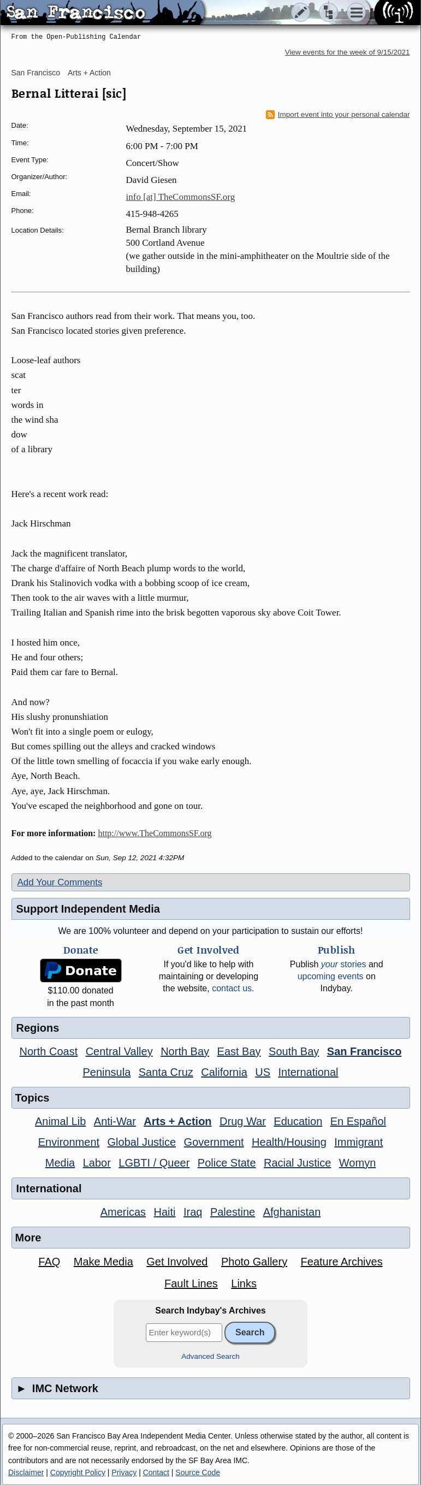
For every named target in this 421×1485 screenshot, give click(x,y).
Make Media (103, 1262)
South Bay (294, 1051)
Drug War (243, 1121)
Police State (227, 1163)
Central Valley (119, 1051)
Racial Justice (297, 1163)
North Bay (185, 1051)
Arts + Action (89, 72)
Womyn (357, 1163)
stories (343, 964)
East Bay (239, 1051)
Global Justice (142, 1142)
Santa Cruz (166, 1072)
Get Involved (176, 1262)
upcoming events (331, 976)
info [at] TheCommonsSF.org (180, 197)
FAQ (49, 1262)
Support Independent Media (88, 909)
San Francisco (35, 72)
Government (214, 1142)
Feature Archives (342, 1262)
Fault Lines (191, 1283)
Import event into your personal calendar (338, 114)
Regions (38, 1028)
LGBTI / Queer (153, 1163)
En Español (358, 1121)
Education (298, 1121)
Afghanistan (292, 1212)
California (224, 1072)
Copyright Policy (77, 1472)
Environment (68, 1142)
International (308, 1072)
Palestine (232, 1212)
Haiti (165, 1212)
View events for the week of (347, 52)
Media (60, 1163)
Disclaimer (26, 1472)
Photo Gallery (254, 1262)
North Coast (49, 1051)
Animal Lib (60, 1121)
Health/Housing (289, 1142)
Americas (123, 1212)
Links (244, 1283)
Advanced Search (210, 1356)
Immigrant (358, 1142)
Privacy (124, 1472)
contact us (232, 988)
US (262, 1072)
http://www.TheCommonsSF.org (154, 833)
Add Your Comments (60, 882)
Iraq (192, 1212)
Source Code (197, 1472)
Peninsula (106, 1072)
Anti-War (115, 1121)
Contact (156, 1472)
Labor (97, 1163)
